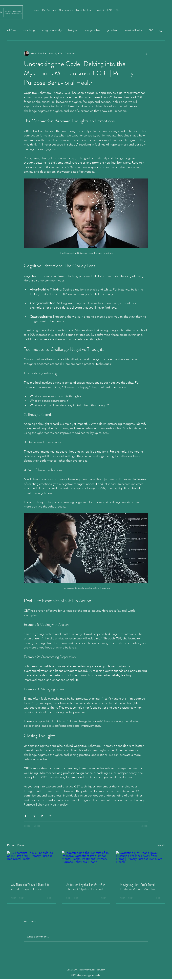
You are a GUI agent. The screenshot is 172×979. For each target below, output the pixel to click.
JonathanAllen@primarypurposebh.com (86, 969)
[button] (160, 30)
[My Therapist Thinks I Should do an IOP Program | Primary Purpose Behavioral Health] (31, 864)
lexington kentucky (51, 30)
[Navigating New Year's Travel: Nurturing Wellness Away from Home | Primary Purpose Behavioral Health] (140, 864)
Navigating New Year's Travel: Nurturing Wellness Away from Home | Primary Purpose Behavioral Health (138, 886)
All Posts (11, 30)
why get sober (92, 30)
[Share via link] (50, 815)
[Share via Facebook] (25, 815)
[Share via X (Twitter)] (33, 815)
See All (161, 844)
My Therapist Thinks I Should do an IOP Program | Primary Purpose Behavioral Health (30, 886)
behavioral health (133, 30)
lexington (73, 30)
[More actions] (146, 53)
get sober (112, 30)
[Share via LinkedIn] (42, 815)
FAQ (150, 30)
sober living (29, 30)
